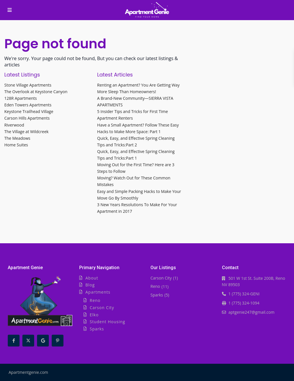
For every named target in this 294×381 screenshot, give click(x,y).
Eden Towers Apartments (27, 105)
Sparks (97, 329)
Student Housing (107, 321)
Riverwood (14, 125)
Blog (90, 285)
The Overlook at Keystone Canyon (35, 91)
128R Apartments (20, 98)
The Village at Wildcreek (26, 131)
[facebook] (14, 340)
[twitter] (28, 340)
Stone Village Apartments (27, 85)
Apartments (98, 292)
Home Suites (16, 145)
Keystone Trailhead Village (28, 111)
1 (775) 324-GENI (244, 293)
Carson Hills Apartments (27, 118)
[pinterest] (57, 340)
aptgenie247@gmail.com (252, 312)
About (92, 278)
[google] (43, 340)
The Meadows (17, 138)
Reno (95, 300)
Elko (94, 314)
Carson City (102, 307)
